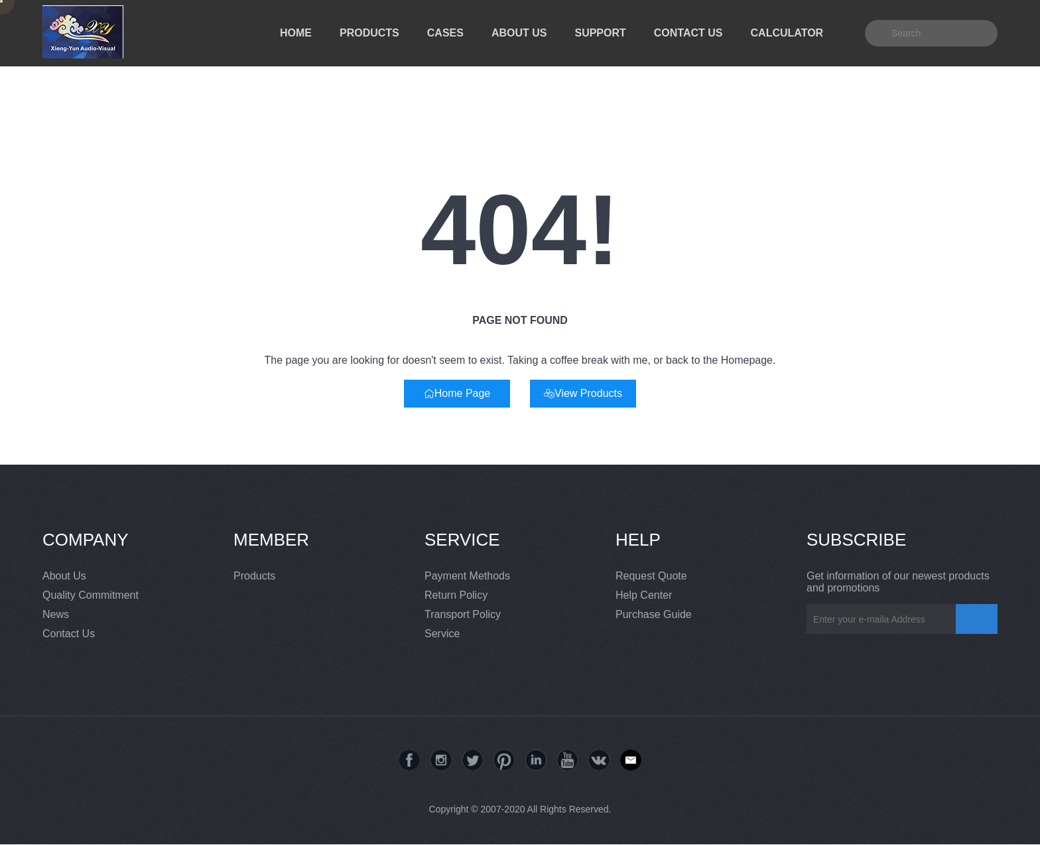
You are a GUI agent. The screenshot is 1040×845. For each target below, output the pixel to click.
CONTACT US (688, 32)
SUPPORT (599, 32)
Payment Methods (467, 575)
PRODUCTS (369, 32)
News (55, 614)
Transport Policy (462, 614)
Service (442, 633)
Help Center (644, 595)
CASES (445, 32)
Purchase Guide (654, 614)
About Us (64, 575)
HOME (296, 32)
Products (254, 575)
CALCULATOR (787, 32)
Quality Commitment (90, 595)
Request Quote (651, 575)
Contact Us (68, 633)
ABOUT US (519, 32)
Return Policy (455, 595)
